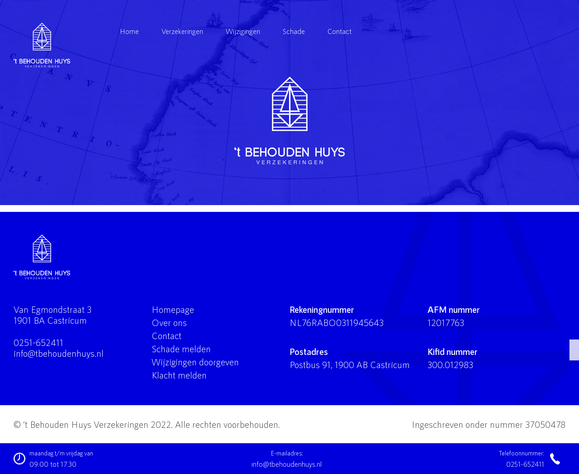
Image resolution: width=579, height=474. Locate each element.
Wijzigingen (243, 31)
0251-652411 (38, 342)
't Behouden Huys (289, 120)
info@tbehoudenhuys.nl (59, 353)
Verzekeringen (182, 31)
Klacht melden (179, 374)
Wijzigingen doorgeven (195, 361)
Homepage (173, 309)
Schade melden (181, 348)
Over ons (169, 322)
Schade (294, 31)
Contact (339, 31)
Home (129, 31)
